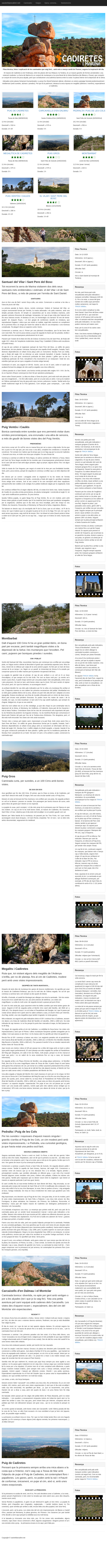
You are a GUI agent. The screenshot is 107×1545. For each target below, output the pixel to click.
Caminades (28, 3)
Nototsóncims (66, 3)
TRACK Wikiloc (80, 306)
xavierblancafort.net (11, 3)
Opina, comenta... (50, 3)
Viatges (38, 3)
